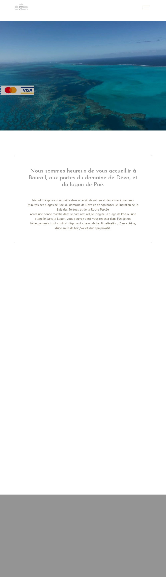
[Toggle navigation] (146, 7)
